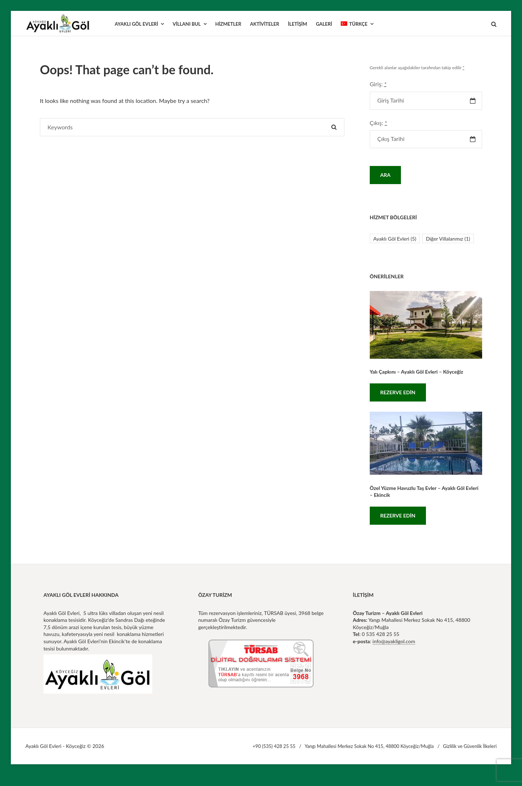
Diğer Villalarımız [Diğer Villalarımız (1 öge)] (448, 239)
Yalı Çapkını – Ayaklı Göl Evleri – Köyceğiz (416, 372)
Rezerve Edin (397, 392)
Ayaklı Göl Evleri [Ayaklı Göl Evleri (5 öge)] (395, 239)
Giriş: (378, 83)
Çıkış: (378, 122)
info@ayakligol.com (394, 641)
